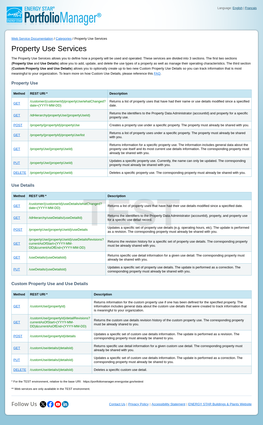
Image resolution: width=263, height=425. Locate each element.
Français (251, 8)
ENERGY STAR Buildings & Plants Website (220, 404)
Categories (64, 38)
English (238, 8)
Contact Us (117, 404)
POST (17, 125)
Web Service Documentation (32, 38)
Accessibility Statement (168, 404)
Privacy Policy (138, 404)
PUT (16, 163)
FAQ (157, 73)
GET (16, 103)
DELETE (19, 173)
